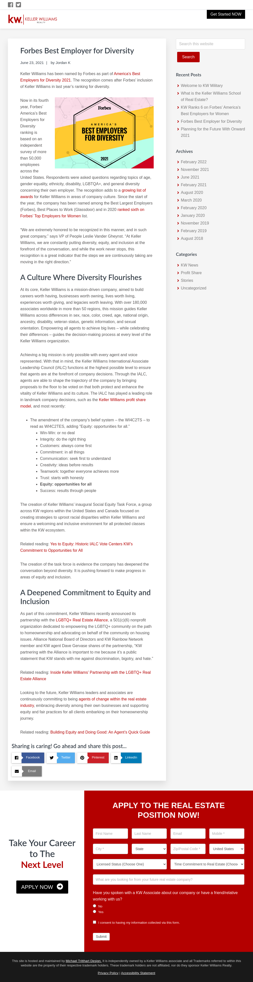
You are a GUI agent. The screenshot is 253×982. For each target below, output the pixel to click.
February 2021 (194, 185)
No (97, 906)
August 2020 (192, 192)
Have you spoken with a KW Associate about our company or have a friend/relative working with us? (165, 896)
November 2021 (195, 169)
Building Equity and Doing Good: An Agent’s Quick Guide (100, 732)
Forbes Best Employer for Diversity (211, 121)
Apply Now (37, 887)
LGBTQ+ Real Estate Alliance (82, 620)
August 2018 (192, 238)
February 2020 (194, 208)
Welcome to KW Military (202, 85)
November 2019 (195, 223)
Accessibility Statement (138, 973)
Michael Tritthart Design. (84, 961)
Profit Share (191, 273)
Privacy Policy (108, 973)
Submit (101, 937)
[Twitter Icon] (18, 4)
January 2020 (193, 215)
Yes (98, 912)
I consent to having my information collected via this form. (136, 922)
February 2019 (194, 231)
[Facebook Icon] (11, 4)
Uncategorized (193, 288)
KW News (189, 265)
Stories (187, 280)
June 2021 (190, 177)
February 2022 (194, 162)
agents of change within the (103, 699)
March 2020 (191, 200)
